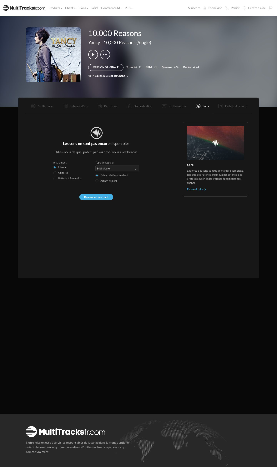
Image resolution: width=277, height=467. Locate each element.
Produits (55, 8)
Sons (84, 8)
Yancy (94, 42)
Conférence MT (111, 8)
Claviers (62, 167)
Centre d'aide (254, 8)
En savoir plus (196, 189)
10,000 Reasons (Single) (127, 42)
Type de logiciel (104, 162)
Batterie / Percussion (69, 178)
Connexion (212, 8)
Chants (70, 8)
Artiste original (108, 180)
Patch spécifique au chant (114, 175)
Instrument (60, 162)
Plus (128, 8)
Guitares (63, 172)
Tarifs (94, 8)
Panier (232, 8)
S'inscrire (194, 8)
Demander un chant (96, 197)
